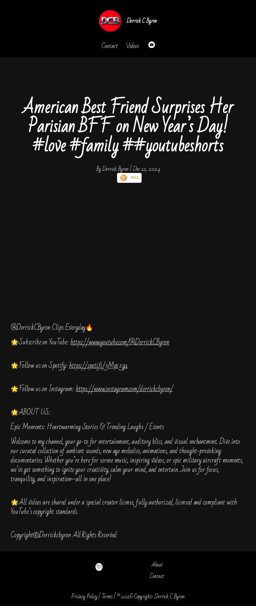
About (157, 565)
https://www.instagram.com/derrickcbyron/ (124, 389)
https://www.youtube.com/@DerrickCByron (119, 342)
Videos (132, 46)
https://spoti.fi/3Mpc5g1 (98, 365)
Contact (109, 46)
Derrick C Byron (142, 21)
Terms (107, 596)
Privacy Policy (84, 596)
